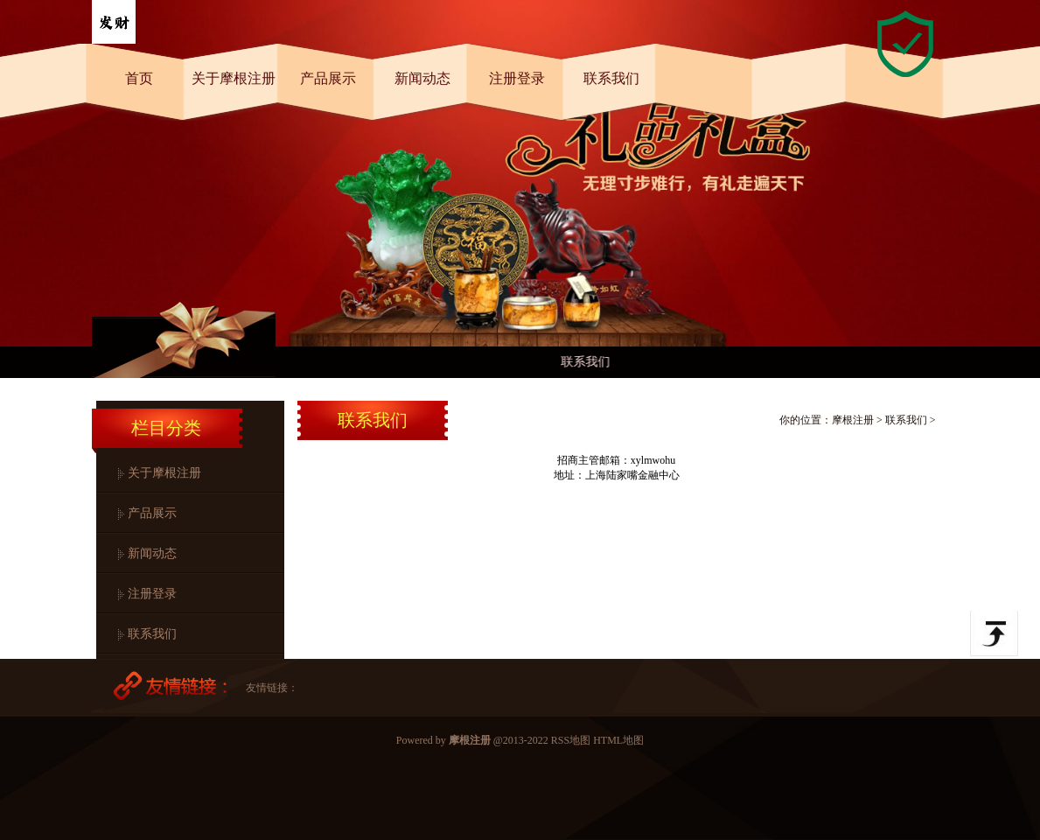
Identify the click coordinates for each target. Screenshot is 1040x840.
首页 (139, 78)
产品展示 (328, 78)
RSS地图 (570, 740)
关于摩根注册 (234, 78)
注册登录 (517, 78)
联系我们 (611, 78)
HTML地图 (618, 740)
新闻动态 (422, 78)
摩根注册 (853, 420)
